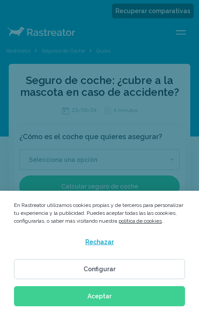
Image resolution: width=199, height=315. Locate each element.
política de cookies (140, 221)
